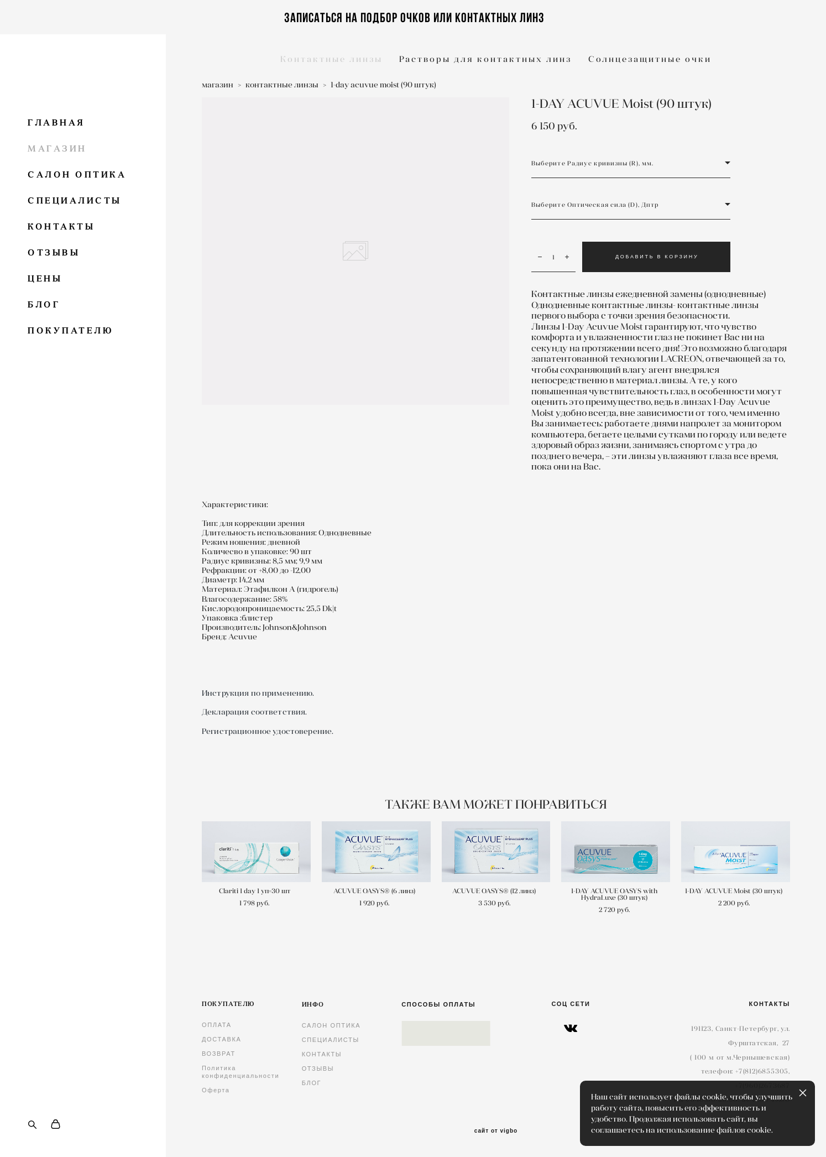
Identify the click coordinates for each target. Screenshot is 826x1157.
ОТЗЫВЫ (54, 252)
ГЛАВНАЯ (56, 122)
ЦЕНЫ (45, 278)
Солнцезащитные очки (650, 59)
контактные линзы (281, 85)
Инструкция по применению (257, 693)
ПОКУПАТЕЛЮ (70, 330)
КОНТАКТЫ (61, 226)
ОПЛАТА (217, 1025)
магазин (217, 85)
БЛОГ (44, 304)
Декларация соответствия (253, 712)
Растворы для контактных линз (485, 59)
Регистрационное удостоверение (267, 731)
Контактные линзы (331, 59)
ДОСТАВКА (222, 1039)
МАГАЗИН (57, 148)
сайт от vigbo (495, 1131)
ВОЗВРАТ (219, 1053)
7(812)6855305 (763, 1071)
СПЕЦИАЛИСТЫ (75, 200)
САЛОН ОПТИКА (77, 174)
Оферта (216, 1090)
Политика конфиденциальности (240, 1072)
